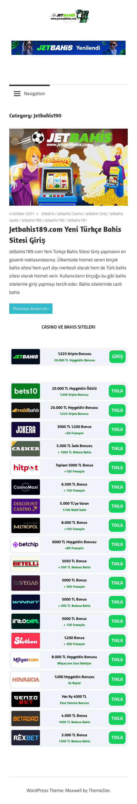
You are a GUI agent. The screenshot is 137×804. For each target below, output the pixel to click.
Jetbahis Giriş (96, 213)
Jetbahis (47, 213)
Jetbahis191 (77, 220)
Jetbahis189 (31, 220)
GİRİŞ (117, 356)
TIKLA (117, 390)
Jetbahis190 (54, 220)
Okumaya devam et (29, 308)
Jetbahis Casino (70, 213)
